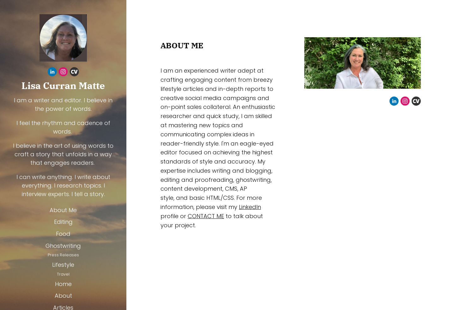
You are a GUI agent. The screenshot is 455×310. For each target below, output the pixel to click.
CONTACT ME (206, 216)
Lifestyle (63, 265)
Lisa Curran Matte (63, 85)
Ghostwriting (63, 246)
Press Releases (63, 255)
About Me (63, 210)
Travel (63, 274)
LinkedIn (250, 207)
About (63, 296)
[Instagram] (63, 73)
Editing (63, 222)
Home (63, 284)
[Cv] (74, 73)
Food (63, 234)
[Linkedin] (52, 73)
